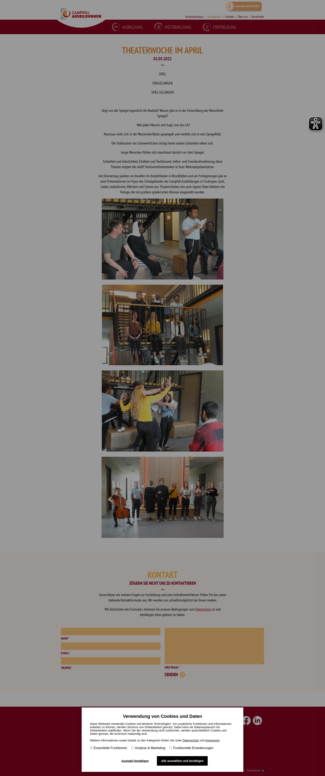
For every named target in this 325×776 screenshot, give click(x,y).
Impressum (212, 740)
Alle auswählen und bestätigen (182, 761)
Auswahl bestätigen (135, 761)
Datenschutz (191, 740)
